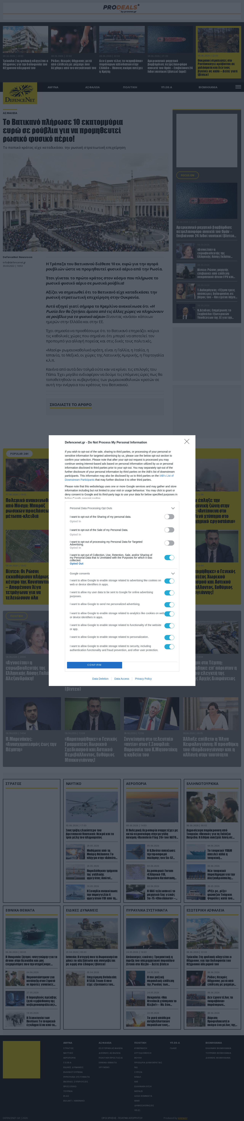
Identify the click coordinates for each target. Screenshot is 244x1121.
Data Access (121, 678)
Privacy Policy (143, 678)
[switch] (169, 516)
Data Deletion (100, 678)
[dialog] (122, 560)
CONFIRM (94, 665)
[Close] (188, 442)
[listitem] (122, 508)
